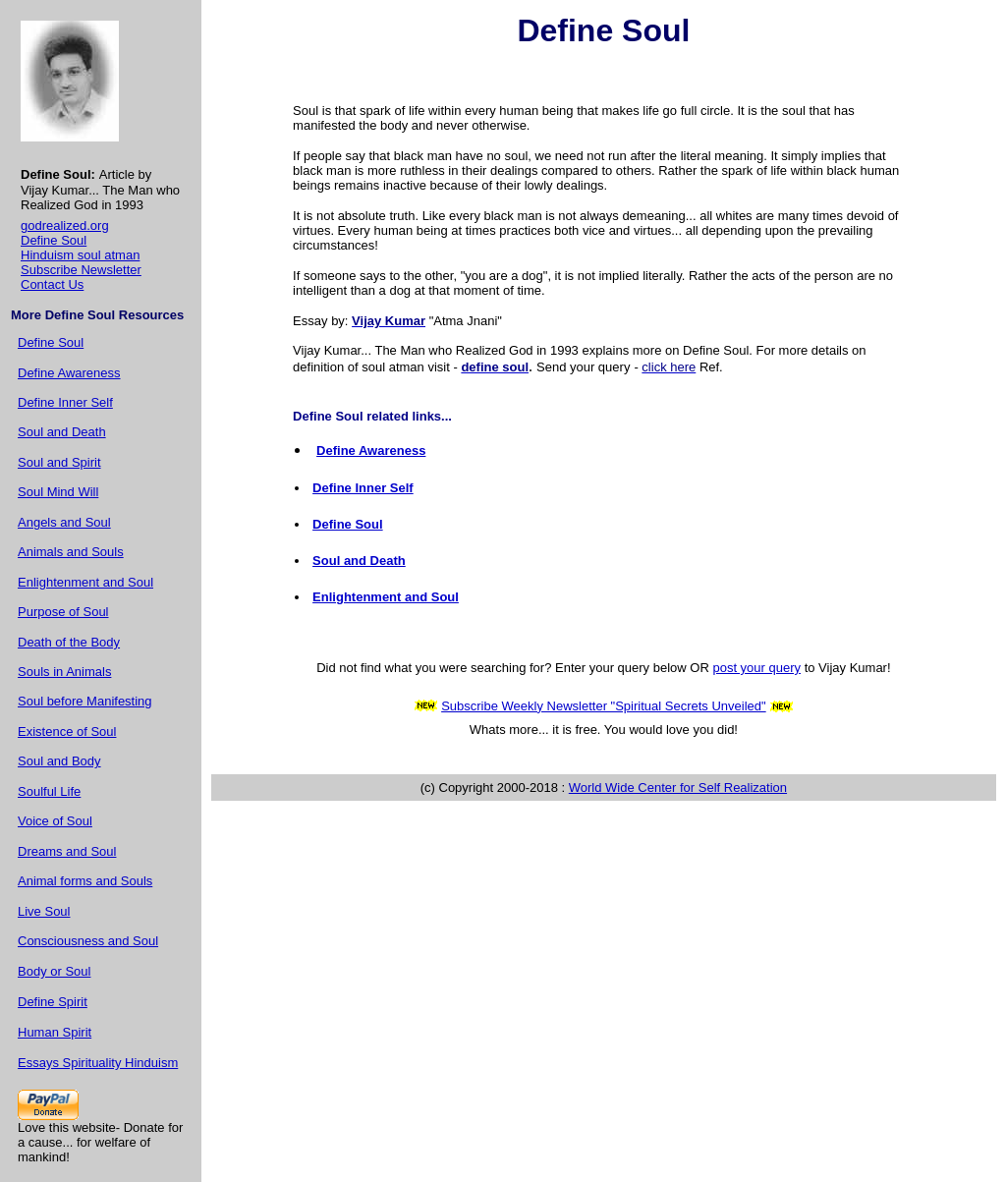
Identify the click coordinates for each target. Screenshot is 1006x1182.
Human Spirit (54, 1032)
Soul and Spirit (59, 462)
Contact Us (52, 284)
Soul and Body (59, 761)
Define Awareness (69, 373)
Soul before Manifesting (85, 701)
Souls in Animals (64, 671)
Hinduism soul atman (80, 255)
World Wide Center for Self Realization (678, 787)
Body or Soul (54, 971)
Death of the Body (69, 642)
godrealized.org (65, 225)
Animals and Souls (71, 551)
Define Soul (53, 240)
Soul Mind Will (58, 491)
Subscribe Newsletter (81, 269)
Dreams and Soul (67, 851)
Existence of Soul (67, 731)
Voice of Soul (55, 821)
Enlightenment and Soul (85, 582)
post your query (756, 667)
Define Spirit (52, 1001)
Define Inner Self (65, 402)
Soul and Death (62, 431)
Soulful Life (49, 791)
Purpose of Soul (63, 611)
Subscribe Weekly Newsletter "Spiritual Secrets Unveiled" (603, 706)
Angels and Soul (64, 522)
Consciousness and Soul (88, 940)
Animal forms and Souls (85, 880)
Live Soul (44, 911)
